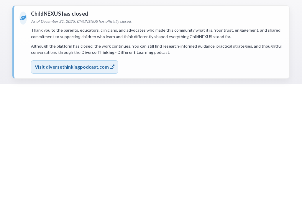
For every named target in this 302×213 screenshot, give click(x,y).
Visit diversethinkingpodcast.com (74, 67)
